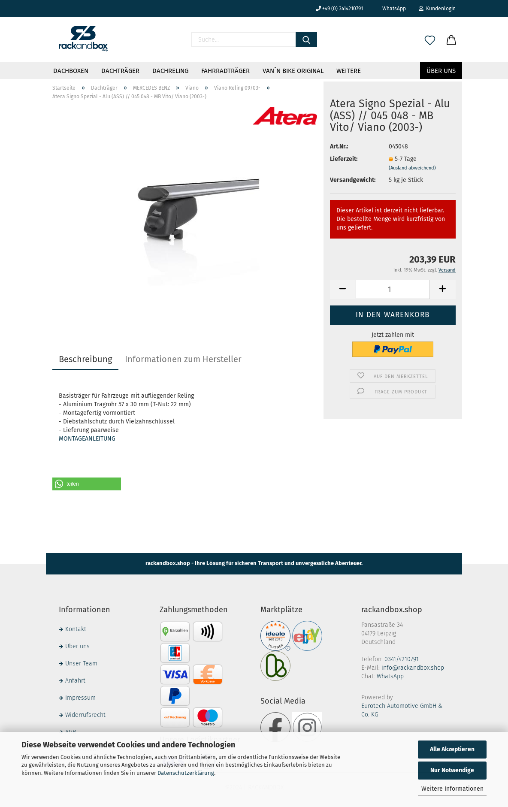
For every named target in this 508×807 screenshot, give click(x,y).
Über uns (441, 71)
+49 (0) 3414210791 (339, 9)
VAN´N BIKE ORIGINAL (293, 71)
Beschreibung (85, 359)
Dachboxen (70, 71)
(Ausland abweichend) (412, 168)
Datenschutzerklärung (185, 773)
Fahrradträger (225, 71)
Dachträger (120, 71)
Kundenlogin (437, 9)
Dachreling (170, 71)
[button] (86, 484)
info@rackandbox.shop (412, 667)
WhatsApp (391, 9)
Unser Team (81, 663)
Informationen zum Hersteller (183, 359)
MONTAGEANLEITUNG (87, 438)
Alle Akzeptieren (452, 749)
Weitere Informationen (452, 788)
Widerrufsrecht (85, 715)
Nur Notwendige (452, 770)
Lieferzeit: (343, 159)
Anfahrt (75, 680)
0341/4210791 (401, 659)
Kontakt (75, 629)
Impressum (80, 697)
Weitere (348, 71)
